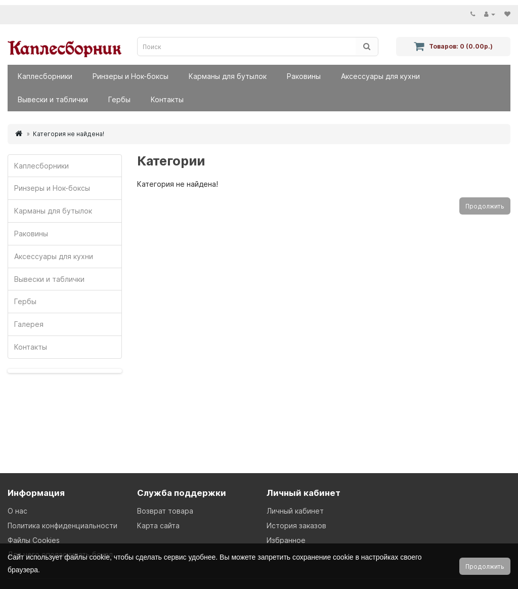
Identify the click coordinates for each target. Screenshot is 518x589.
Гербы (119, 99)
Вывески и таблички (53, 99)
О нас (17, 511)
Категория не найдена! (68, 134)
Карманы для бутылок (228, 76)
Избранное (286, 540)
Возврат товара (165, 511)
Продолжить (484, 206)
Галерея (29, 324)
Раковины (304, 76)
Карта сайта (158, 525)
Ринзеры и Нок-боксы (130, 76)
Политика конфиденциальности (62, 525)
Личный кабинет (295, 511)
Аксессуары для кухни (380, 76)
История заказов (296, 525)
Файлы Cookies (34, 540)
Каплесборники (45, 76)
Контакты (167, 99)
